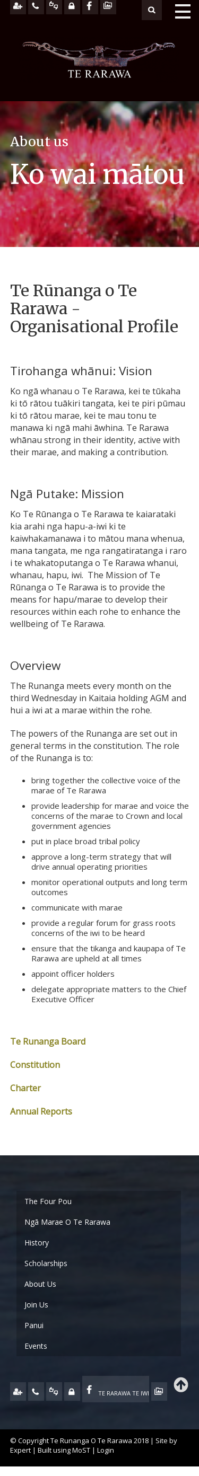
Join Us (36, 1305)
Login (105, 1450)
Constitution (35, 1065)
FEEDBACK (54, 1391)
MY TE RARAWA (72, 1391)
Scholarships (45, 1263)
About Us (40, 1284)
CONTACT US (36, 1391)
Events (35, 1346)
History (36, 1243)
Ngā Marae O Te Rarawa (67, 1222)
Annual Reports (41, 1111)
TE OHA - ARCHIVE (159, 1391)
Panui (34, 1325)
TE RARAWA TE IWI (123, 1393)
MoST (81, 1450)
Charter (25, 1088)
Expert (20, 1450)
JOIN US (18, 1391)
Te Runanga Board (47, 1041)
